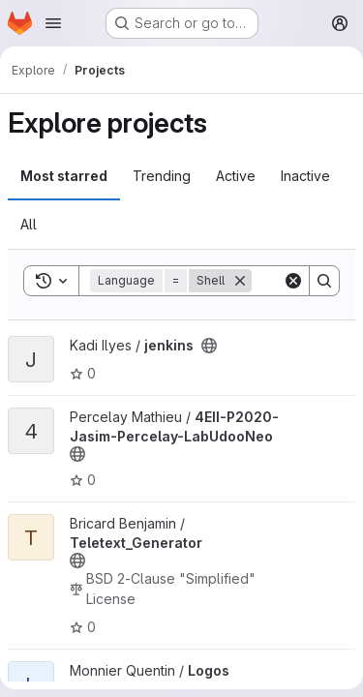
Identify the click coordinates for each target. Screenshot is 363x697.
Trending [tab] (162, 175)
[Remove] (240, 280)
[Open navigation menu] (53, 23)
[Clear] (293, 280)
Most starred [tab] (63, 175)
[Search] (324, 280)
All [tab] (28, 224)
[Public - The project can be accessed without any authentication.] (209, 345)
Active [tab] (236, 175)
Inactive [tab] (305, 175)
